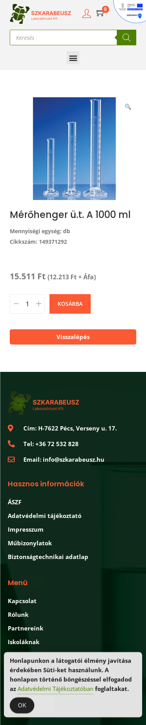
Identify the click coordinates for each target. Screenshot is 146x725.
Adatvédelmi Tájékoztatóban (55, 690)
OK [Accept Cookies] (22, 706)
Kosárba (70, 303)
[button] (73, 57)
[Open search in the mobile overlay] (73, 37)
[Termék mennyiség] (27, 303)
